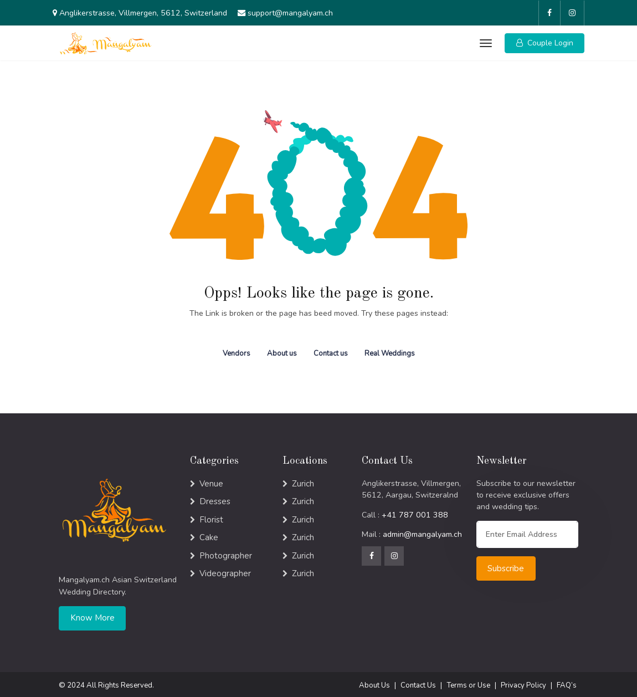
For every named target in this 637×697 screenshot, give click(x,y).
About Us (374, 683)
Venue (211, 480)
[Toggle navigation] (485, 41)
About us (282, 351)
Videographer (225, 570)
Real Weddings (389, 351)
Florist (211, 516)
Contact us (331, 351)
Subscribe (505, 565)
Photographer (225, 552)
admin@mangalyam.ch (422, 532)
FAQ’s (567, 683)
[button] (544, 42)
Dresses (214, 498)
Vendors (236, 351)
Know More (92, 615)
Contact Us (418, 683)
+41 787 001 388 (415, 512)
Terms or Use (468, 683)
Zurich (303, 480)
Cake (208, 534)
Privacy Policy (523, 683)
